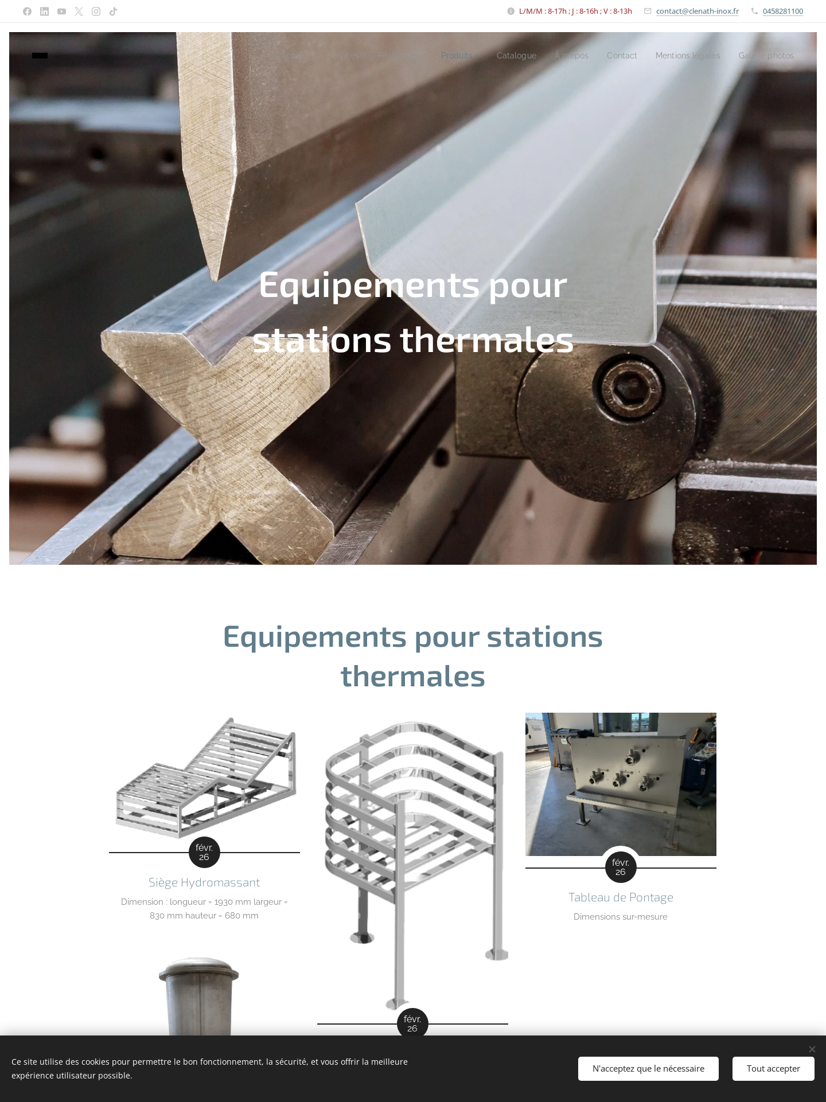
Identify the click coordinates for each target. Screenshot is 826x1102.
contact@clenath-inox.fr (697, 11)
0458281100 (783, 11)
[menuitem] (260, 55)
